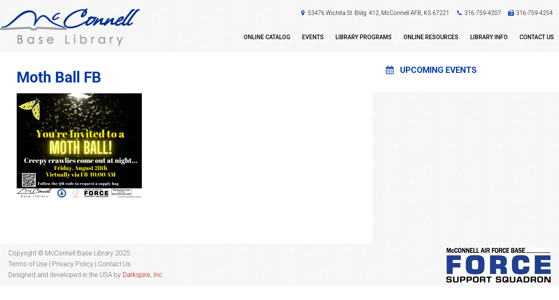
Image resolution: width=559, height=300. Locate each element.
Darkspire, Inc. (143, 275)
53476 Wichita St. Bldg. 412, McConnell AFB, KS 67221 (378, 13)
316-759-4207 (482, 13)
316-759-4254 (534, 13)
